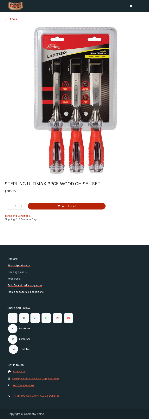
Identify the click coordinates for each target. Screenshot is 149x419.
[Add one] (22, 206)
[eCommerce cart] (130, 5)
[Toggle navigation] (137, 6)
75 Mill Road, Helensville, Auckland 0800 (36, 395)
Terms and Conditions (17, 215)
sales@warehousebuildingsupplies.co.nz (33, 378)
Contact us (19, 371)
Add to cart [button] (66, 206)
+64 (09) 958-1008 (23, 385)
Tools (11, 19)
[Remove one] (8, 206)
